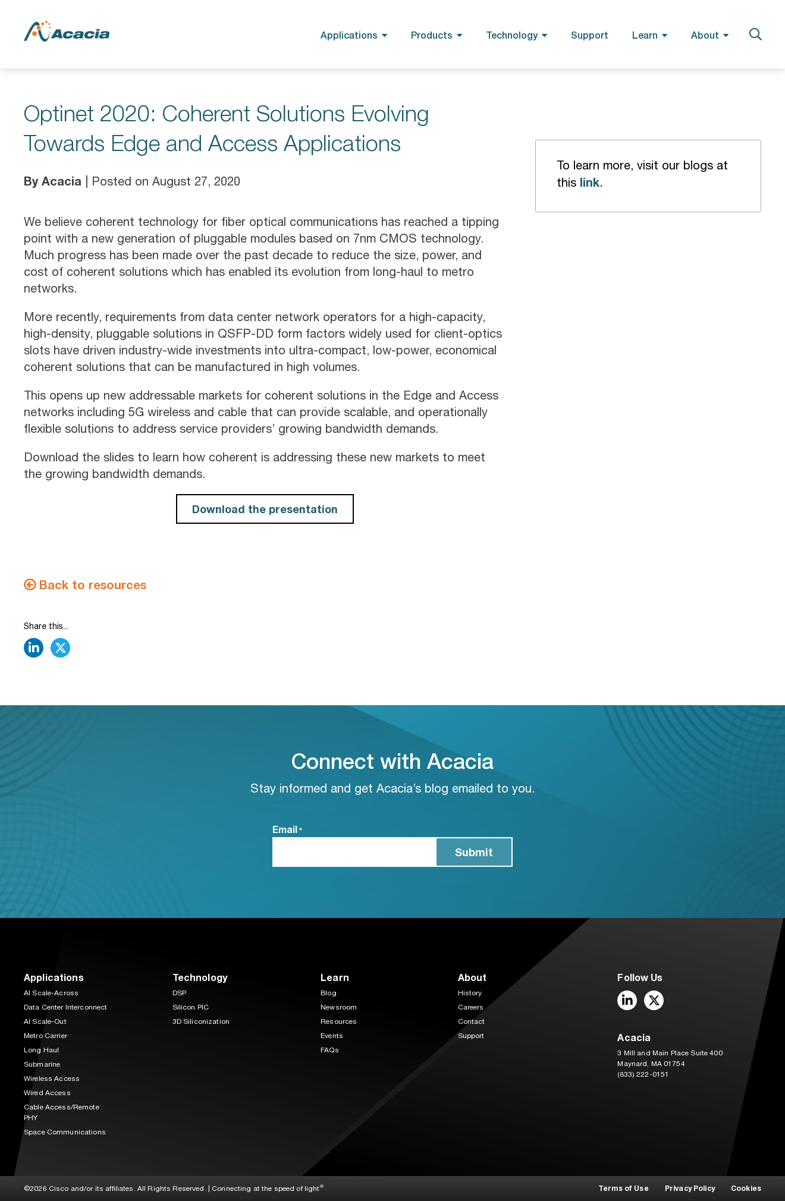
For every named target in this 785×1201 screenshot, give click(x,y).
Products (432, 34)
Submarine (42, 1064)
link (589, 182)
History (470, 993)
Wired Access (47, 1093)
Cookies (746, 1188)
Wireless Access (52, 1078)
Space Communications (65, 1132)
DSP (179, 993)
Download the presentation (265, 508)
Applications (349, 34)
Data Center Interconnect (65, 1007)
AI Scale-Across (51, 993)
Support (589, 34)
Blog (329, 993)
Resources (339, 1021)
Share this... (46, 626)
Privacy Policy (690, 1188)
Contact (471, 1021)
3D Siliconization (201, 1021)
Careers (471, 1007)
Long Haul (41, 1050)
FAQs (330, 1050)
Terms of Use (623, 1188)
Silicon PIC (190, 1007)
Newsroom (339, 1007)
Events (332, 1036)
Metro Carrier (45, 1036)
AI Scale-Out (45, 1021)
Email (287, 830)
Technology (512, 34)
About (705, 34)
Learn (645, 34)
